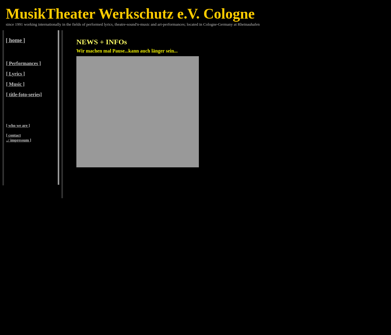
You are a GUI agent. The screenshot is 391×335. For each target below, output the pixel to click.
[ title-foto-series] (24, 94)
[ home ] (15, 40)
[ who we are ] (18, 125)
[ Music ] (15, 84)
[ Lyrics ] (15, 73)
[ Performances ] (23, 63)
